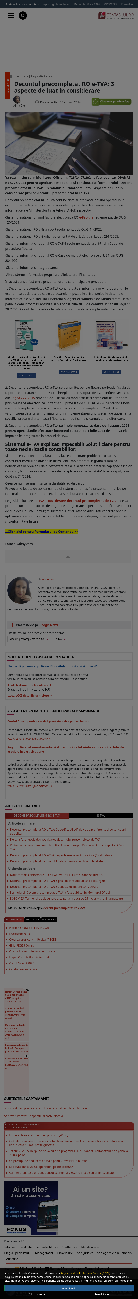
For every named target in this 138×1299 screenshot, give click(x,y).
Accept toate (69, 1288)
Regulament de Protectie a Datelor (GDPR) (85, 1273)
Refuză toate (101, 1294)
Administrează (37, 1294)
